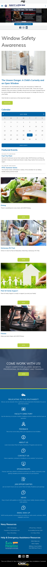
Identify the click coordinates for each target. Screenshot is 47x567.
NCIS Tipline (35, 543)
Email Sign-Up (23, 513)
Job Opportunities (23, 484)
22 (23, 135)
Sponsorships (23, 469)
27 (11, 139)
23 (30, 135)
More (23, 217)
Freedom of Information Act (12, 530)
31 (36, 139)
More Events (23, 145)
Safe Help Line (35, 541)
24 (36, 135)
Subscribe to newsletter (23, 24)
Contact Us (23, 456)
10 (36, 126)
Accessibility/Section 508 (35, 530)
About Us (23, 442)
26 (5, 139)
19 (5, 135)
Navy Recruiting (11, 533)
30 (30, 139)
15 (23, 131)
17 (36, 131)
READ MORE (7, 103)
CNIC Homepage (12, 528)
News (23, 497)
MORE (23, 374)
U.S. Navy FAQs (35, 533)
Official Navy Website (35, 528)
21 (17, 135)
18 (42, 131)
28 (17, 139)
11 (42, 126)
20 (11, 135)
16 (30, 131)
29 (23, 139)
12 (5, 131)
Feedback (23, 429)
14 (17, 131)
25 (42, 135)
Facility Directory (23, 414)
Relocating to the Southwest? (23, 399)
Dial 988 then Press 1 (35, 548)
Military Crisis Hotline (35, 546)
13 (11, 131)
